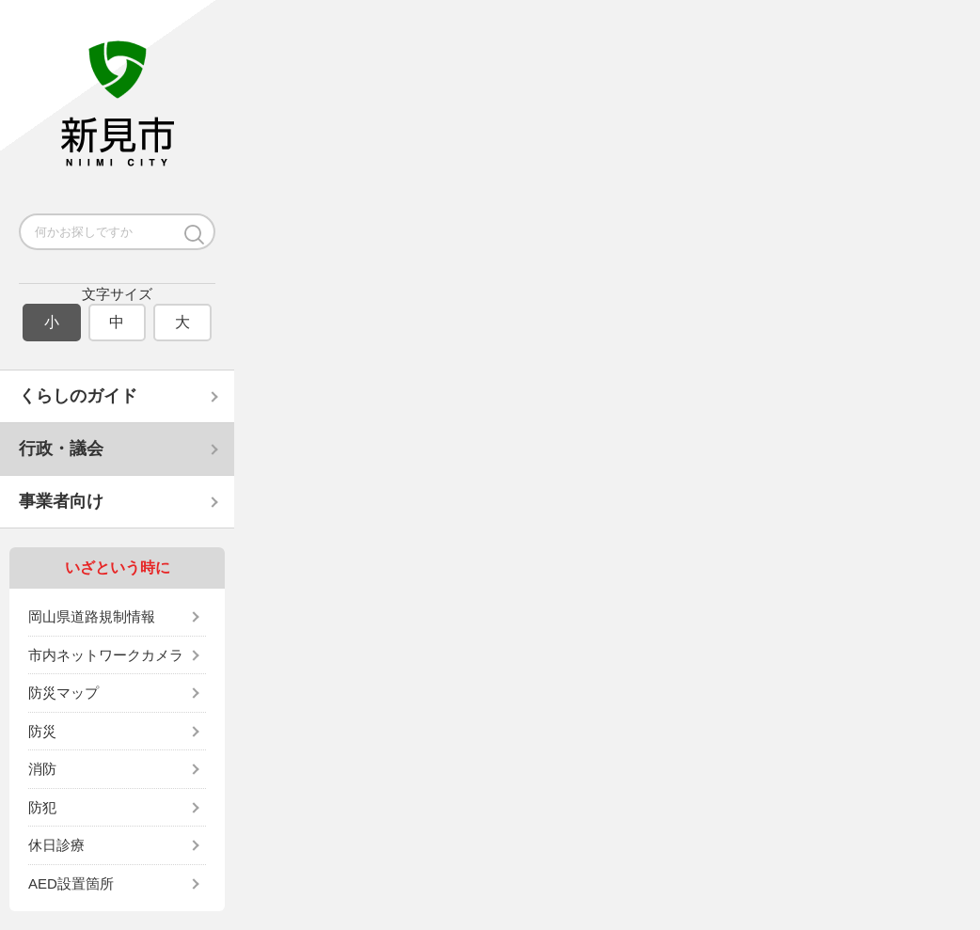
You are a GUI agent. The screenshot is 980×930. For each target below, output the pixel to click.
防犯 (42, 807)
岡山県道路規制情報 (91, 616)
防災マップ (63, 693)
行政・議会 (61, 448)
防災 (42, 731)
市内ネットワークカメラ (105, 655)
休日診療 (56, 845)
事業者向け (61, 501)
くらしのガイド (78, 395)
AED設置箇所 (71, 883)
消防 (42, 769)
